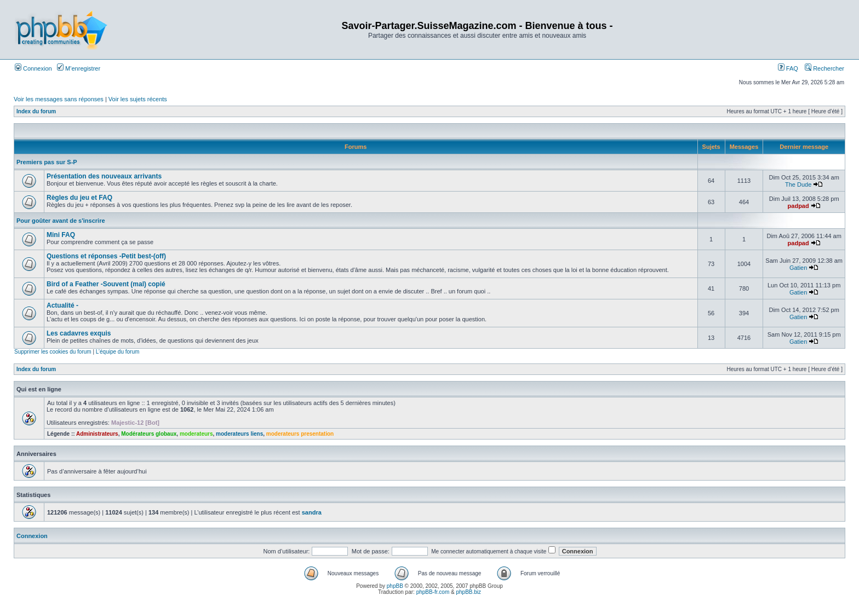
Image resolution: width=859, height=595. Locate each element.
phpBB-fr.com (433, 592)
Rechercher (824, 68)
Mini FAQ (61, 235)
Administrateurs (97, 434)
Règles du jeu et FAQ (79, 197)
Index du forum (36, 111)
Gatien (798, 267)
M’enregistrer (78, 68)
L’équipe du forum (118, 352)
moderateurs (196, 434)
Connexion (33, 68)
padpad (798, 206)
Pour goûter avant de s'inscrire (60, 220)
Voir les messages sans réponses (59, 99)
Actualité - (62, 305)
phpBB (395, 586)
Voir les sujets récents (137, 99)
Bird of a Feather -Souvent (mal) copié (106, 284)
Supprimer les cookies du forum (52, 352)
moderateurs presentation (300, 434)
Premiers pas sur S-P (46, 162)
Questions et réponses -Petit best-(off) (106, 256)
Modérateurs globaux (148, 434)
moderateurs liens (239, 434)
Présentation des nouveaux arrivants (104, 176)
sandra (312, 512)
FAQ (788, 68)
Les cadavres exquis (79, 333)
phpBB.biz (468, 592)
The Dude (798, 184)
